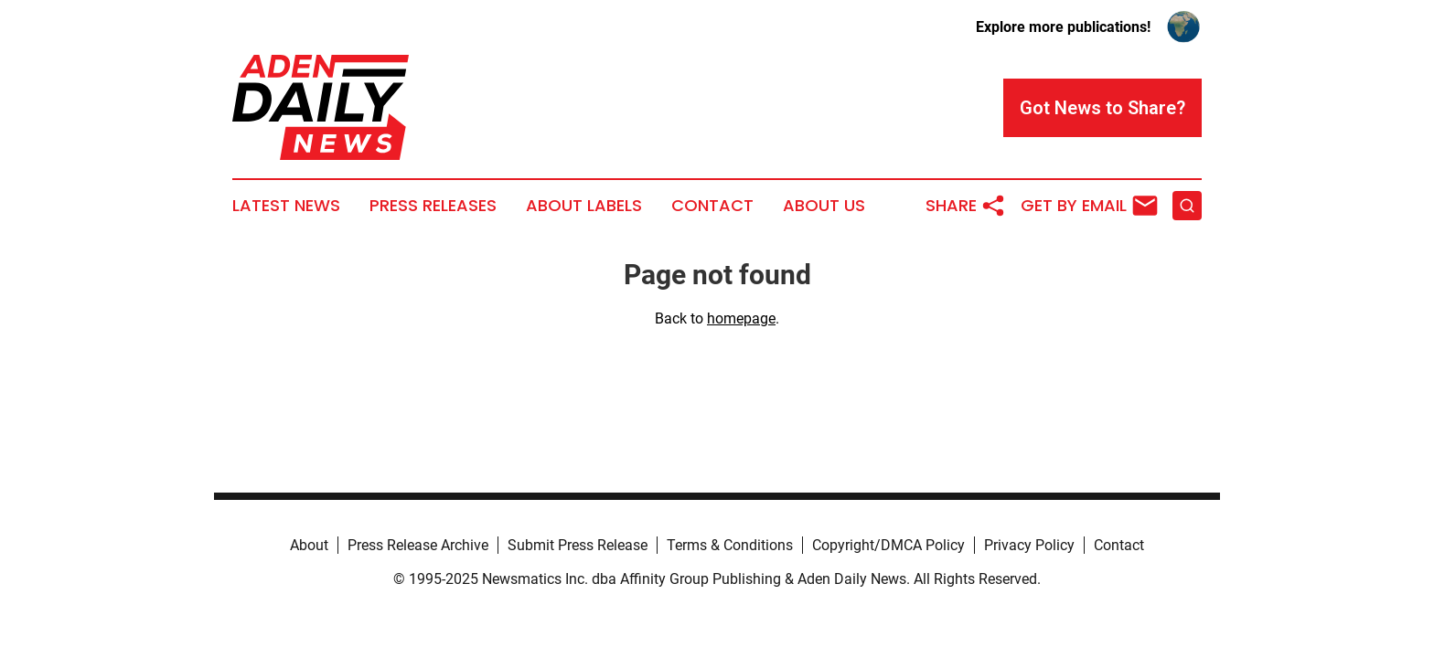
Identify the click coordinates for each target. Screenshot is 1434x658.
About (309, 545)
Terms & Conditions (730, 545)
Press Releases (433, 206)
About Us (824, 206)
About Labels (584, 206)
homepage (741, 318)
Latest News (286, 206)
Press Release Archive (418, 545)
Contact (712, 206)
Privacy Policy (1029, 545)
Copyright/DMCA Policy (888, 545)
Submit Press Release (577, 545)
